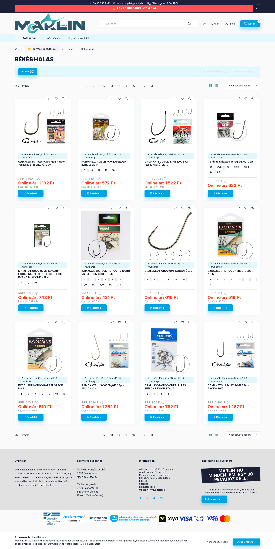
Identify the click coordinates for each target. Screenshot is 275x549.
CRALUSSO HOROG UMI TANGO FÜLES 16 (168, 272)
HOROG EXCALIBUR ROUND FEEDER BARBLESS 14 (103, 163)
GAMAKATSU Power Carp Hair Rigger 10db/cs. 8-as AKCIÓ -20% (41, 163)
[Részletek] (30, 193)
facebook (140, 498)
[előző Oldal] (93, 85)
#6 (218, 172)
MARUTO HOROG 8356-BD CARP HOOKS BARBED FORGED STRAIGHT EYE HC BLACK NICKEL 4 (41, 274)
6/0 (110, 284)
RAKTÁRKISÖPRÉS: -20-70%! (136, 8)
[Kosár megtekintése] (250, 23)
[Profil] (230, 23)
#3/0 (246, 167)
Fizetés (143, 481)
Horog (70, 49)
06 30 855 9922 (102, 3)
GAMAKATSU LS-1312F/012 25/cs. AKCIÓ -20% (229, 387)
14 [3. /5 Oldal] (119, 85)
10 (91, 170)
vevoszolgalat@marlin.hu (131, 3)
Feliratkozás (212, 499)
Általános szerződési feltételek (156, 469)
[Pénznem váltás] (213, 24)
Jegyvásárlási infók (79, 38)
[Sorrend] (242, 85)
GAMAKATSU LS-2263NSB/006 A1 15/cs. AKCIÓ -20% (166, 163)
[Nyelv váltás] (203, 24)
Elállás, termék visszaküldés (154, 478)
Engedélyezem (244, 542)
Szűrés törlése (241, 71)
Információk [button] (53, 38)
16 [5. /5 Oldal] (133, 85)
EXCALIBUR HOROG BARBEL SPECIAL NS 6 (41, 387)
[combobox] (148, 23)
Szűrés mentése (213, 71)
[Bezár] (258, 7)
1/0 (85, 284)
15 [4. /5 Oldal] (126, 85)
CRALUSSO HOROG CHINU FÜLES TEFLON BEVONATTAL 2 (165, 387)
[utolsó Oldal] (151, 85)
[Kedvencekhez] (56, 98)
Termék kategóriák (44, 48)
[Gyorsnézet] (63, 98)
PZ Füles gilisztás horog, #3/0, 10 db (230, 161)
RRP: (29, 178)
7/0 (119, 284)
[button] (27, 38)
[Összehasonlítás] (49, 98)
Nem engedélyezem (217, 542)
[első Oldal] (86, 85)
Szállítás (143, 484)
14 (99, 170)
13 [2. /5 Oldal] (111, 85)
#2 (227, 167)
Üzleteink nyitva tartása (152, 490)
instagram (147, 498)
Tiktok (154, 498)
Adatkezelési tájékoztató (152, 472)
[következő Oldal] (144, 85)
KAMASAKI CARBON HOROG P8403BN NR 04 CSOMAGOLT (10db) (105, 272)
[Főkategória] (16, 49)
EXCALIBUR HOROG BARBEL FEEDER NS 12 (230, 272)
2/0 (93, 284)
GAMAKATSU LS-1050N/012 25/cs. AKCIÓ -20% (103, 387)
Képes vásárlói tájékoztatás (154, 475)
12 (169, 279)
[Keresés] (190, 24)
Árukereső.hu (74, 521)
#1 (211, 167)
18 (113, 170)
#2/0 (236, 167)
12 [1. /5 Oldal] (104, 85)
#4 (211, 172)
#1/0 (219, 167)
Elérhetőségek (147, 487)
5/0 (102, 284)
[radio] (216, 85)
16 (106, 170)
